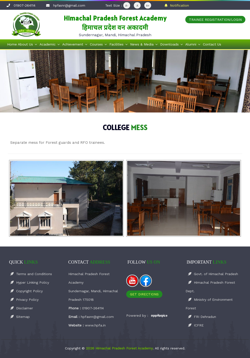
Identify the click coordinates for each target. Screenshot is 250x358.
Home (12, 44)
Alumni (190, 44)
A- (126, 5)
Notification (177, 5)
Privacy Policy (24, 300)
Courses (96, 44)
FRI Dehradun (202, 317)
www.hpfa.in (95, 325)
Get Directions (144, 294)
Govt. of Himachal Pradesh (213, 274)
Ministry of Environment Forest (209, 304)
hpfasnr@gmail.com (69, 5)
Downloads (169, 44)
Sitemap (20, 317)
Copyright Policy (26, 291)
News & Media (142, 44)
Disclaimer (21, 308)
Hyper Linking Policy (29, 282)
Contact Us (212, 44)
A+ (147, 5)
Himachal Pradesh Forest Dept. (210, 286)
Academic (48, 44)
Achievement (72, 44)
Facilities (116, 44)
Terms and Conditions (31, 274)
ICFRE (196, 325)
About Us (25, 44)
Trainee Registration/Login (215, 20)
